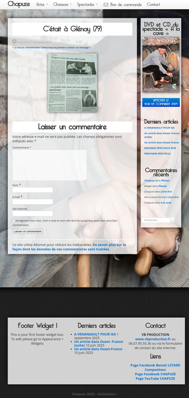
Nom (15, 185)
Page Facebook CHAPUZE (155, 374)
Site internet (19, 209)
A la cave (166, 202)
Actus (42, 4)
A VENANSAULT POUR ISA (159, 127)
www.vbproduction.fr (153, 339)
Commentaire (21, 147)
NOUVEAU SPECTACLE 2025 (160, 148)
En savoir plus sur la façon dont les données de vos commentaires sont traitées (69, 246)
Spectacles (87, 4)
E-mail (16, 197)
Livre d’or (166, 191)
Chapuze (19, 4)
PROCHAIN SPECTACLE (157, 153)
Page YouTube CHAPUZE (155, 378)
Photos (165, 180)
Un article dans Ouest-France (161, 142)
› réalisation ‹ (106, 394)
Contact (153, 4)
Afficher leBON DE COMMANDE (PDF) (161, 102)
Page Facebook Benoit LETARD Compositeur (155, 367)
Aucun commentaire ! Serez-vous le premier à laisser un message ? (53, 47)
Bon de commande (122, 4)
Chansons (62, 4)
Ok (172, 220)
